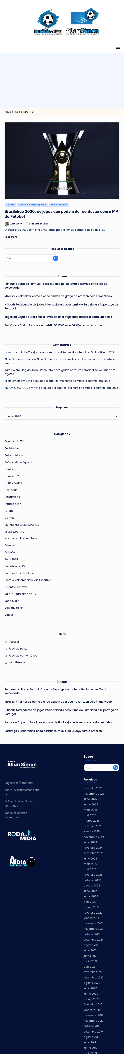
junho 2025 (91, 804)
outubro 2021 (92, 934)
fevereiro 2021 (93, 972)
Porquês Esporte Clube (19, 573)
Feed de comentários (23, 655)
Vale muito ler (14, 608)
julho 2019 (90, 1042)
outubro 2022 (92, 880)
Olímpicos (11, 545)
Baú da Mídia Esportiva (20, 462)
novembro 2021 (93, 929)
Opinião (10, 552)
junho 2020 (91, 994)
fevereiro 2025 (93, 826)
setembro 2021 (93, 939)
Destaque (11, 490)
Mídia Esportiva (59, 204)
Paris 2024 (11, 559)
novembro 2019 (93, 1021)
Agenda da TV (14, 441)
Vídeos (9, 615)
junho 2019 (90, 1048)
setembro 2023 (93, 853)
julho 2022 (90, 891)
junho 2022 (91, 896)
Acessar (14, 642)
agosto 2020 (92, 983)
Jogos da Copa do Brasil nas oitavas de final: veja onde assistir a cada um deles (58, 317)
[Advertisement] (62, 74)
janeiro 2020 (92, 1010)
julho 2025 (90, 799)
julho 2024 (90, 842)
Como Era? (12, 476)
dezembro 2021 (93, 923)
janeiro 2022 (92, 918)
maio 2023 (90, 864)
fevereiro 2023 (93, 875)
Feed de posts (18, 648)
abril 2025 (90, 815)
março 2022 (91, 907)
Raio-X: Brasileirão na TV (20, 594)
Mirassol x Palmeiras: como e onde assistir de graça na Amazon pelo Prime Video (58, 296)
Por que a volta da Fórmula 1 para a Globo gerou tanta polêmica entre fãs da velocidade (56, 286)
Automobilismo (14, 455)
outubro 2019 (92, 1026)
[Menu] (117, 48)
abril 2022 (90, 902)
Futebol (10, 204)
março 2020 (91, 999)
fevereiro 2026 (93, 788)
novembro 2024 (94, 837)
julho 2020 (90, 988)
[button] (55, 258)
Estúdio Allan (13, 504)
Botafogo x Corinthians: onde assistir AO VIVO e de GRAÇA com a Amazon (53, 325)
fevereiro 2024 (93, 848)
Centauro (11, 469)
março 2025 (91, 821)
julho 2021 (90, 950)
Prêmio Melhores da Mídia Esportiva (28, 580)
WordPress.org (18, 662)
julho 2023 (90, 858)
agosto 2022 (92, 885)
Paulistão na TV (15, 566)
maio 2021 (90, 961)
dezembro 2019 (93, 1015)
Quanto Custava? (16, 587)
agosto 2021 (91, 945)
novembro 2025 (94, 794)
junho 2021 (90, 956)
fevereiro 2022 (93, 913)
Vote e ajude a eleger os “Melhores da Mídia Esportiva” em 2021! (68, 381)
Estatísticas (12, 497)
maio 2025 (90, 810)
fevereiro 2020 (93, 1004)
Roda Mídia (12, 601)
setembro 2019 (93, 1031)
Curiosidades (13, 483)
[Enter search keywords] (32, 258)
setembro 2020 (93, 977)
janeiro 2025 (92, 831)
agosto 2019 (91, 1037)
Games (9, 518)
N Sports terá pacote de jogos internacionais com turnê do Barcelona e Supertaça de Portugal (61, 306)
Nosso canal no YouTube (21, 538)
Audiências (12, 448)
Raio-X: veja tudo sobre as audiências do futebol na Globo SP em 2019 (67, 352)
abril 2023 (90, 869)
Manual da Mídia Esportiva (32, 204)
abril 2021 (90, 967)
